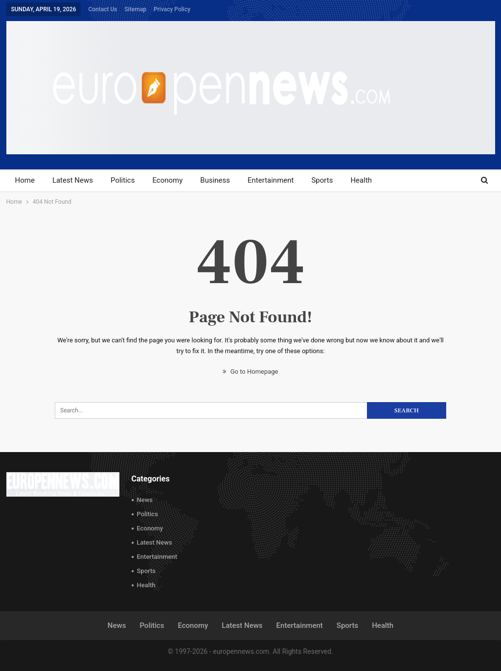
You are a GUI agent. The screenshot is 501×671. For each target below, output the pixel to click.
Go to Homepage (250, 371)
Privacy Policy (172, 9)
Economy (167, 180)
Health (361, 180)
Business (215, 180)
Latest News (72, 180)
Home (25, 180)
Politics (123, 180)
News (145, 499)
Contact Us (102, 9)
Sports (322, 180)
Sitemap (135, 9)
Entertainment (271, 180)
